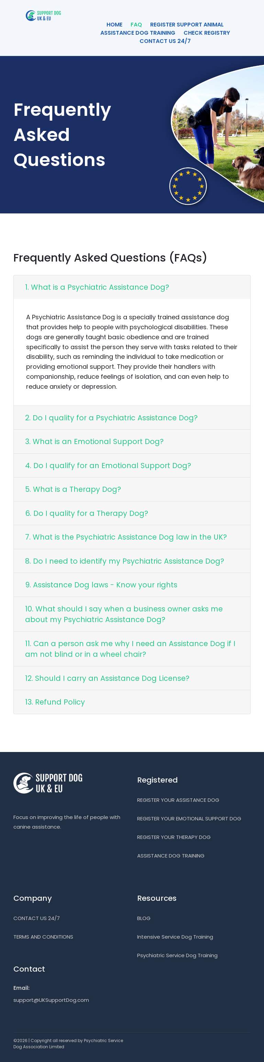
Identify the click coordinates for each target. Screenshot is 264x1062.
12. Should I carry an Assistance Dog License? (107, 678)
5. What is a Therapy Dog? (73, 489)
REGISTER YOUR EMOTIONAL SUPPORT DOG (189, 818)
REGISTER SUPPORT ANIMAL (187, 25)
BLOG (144, 918)
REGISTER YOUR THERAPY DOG (174, 837)
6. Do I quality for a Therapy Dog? (86, 513)
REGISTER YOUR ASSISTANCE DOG (178, 800)
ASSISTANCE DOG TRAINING (137, 33)
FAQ (136, 25)
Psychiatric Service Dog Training (177, 955)
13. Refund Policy (55, 702)
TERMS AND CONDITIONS (43, 936)
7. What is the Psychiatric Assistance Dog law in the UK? (126, 537)
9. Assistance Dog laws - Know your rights (101, 585)
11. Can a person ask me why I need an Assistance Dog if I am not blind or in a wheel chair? (130, 649)
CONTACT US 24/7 (165, 41)
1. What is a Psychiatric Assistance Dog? (97, 287)
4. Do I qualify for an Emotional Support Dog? (108, 466)
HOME (114, 25)
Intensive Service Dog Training (175, 936)
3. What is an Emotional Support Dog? (94, 441)
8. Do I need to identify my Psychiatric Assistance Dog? (124, 561)
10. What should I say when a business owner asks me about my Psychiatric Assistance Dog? (124, 614)
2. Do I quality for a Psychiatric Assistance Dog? (111, 418)
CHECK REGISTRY (207, 33)
